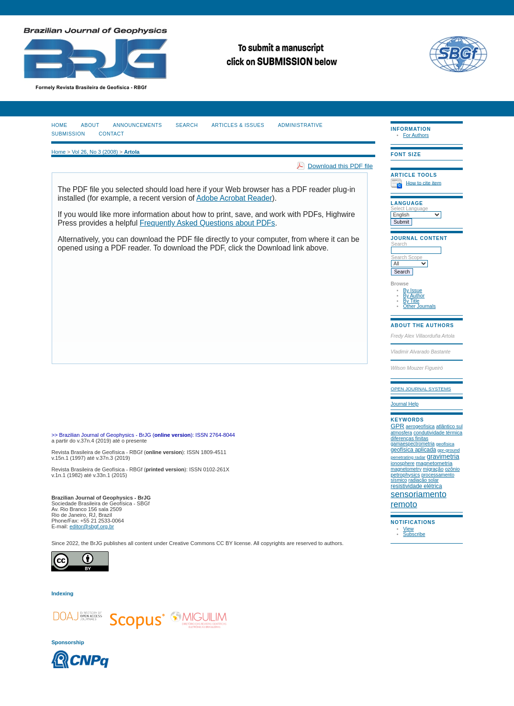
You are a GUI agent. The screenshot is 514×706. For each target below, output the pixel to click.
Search (416, 247)
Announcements (137, 125)
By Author (414, 295)
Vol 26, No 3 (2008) (95, 152)
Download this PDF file (340, 166)
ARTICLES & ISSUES (238, 125)
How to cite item (423, 182)
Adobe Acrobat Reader (234, 198)
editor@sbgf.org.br (91, 526)
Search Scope (409, 260)
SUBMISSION (68, 134)
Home (59, 125)
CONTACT (111, 134)
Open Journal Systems (421, 388)
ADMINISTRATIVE (300, 125)
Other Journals (419, 306)
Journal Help (404, 404)
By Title (411, 301)
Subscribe (414, 534)
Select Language (409, 208)
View (408, 529)
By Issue (412, 290)
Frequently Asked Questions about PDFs (207, 223)
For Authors (416, 135)
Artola (131, 152)
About (90, 125)
